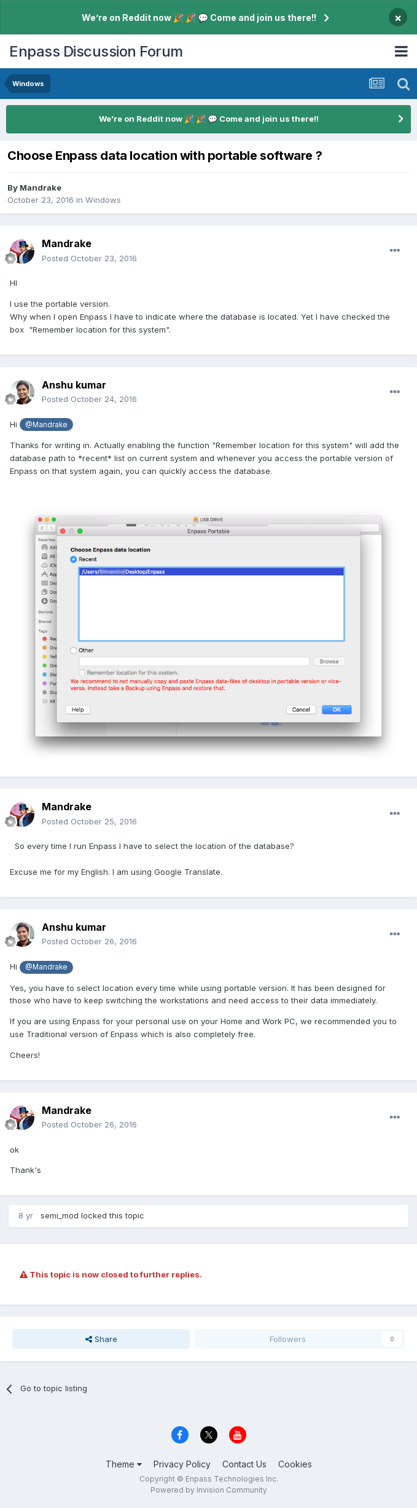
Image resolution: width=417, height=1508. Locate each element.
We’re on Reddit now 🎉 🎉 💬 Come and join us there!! (199, 17)
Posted (89, 258)
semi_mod (60, 1215)
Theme (124, 1464)
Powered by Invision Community (208, 1489)
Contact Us (244, 1464)
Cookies (295, 1464)
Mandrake (40, 187)
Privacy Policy (182, 1464)
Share (101, 1339)
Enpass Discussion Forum (96, 51)
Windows (103, 200)
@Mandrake (46, 424)
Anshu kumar (74, 385)
